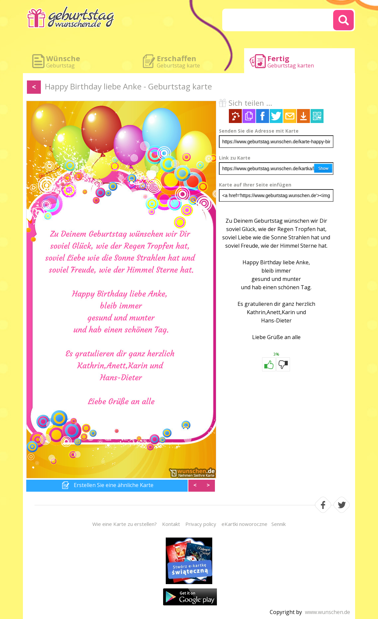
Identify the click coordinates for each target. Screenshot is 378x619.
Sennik (278, 524)
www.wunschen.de (327, 612)
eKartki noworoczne (244, 524)
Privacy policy (200, 524)
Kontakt (171, 524)
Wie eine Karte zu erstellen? (124, 524)
